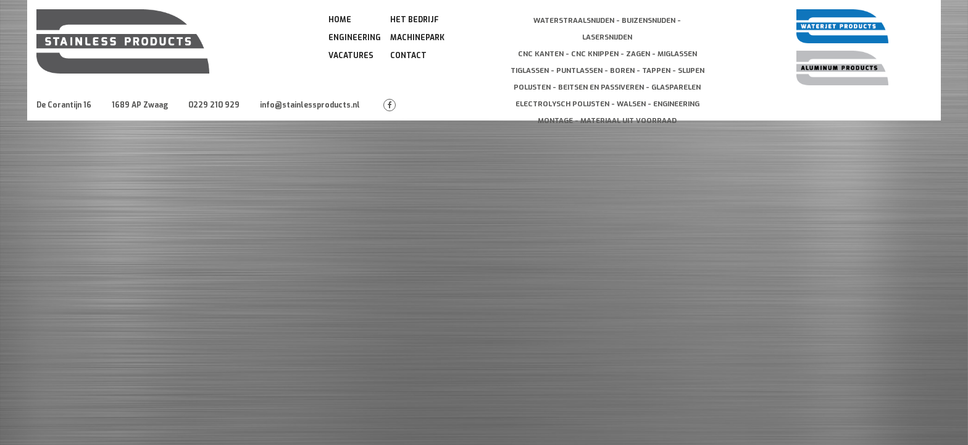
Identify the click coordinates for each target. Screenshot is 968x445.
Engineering (354, 38)
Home (339, 20)
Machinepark (417, 38)
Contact (408, 56)
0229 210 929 (214, 105)
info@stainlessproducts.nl (310, 105)
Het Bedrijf (414, 20)
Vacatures (350, 56)
